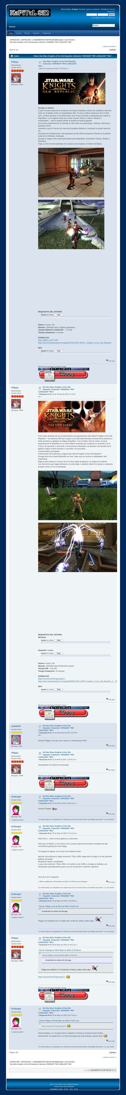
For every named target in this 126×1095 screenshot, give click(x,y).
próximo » (113, 46)
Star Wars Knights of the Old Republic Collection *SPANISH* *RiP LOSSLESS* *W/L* (57, 63)
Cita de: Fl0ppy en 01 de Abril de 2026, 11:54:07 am (58, 906)
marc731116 (68, 40)
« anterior (105, 46)
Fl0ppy (14, 62)
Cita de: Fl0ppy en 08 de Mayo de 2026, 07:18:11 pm (59, 1021)
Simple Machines (72, 1084)
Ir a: (85, 1070)
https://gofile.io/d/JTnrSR (48, 340)
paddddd (15, 726)
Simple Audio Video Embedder (64, 1086)
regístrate (96, 9)
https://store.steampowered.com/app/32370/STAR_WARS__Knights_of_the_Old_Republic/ (75, 343)
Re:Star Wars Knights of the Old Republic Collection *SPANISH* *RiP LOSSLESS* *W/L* (56, 389)
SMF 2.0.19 (53, 1084)
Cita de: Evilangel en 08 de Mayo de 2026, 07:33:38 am (60, 950)
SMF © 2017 (62, 1084)
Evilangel (16, 796)
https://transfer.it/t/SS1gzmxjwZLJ (51, 679)
